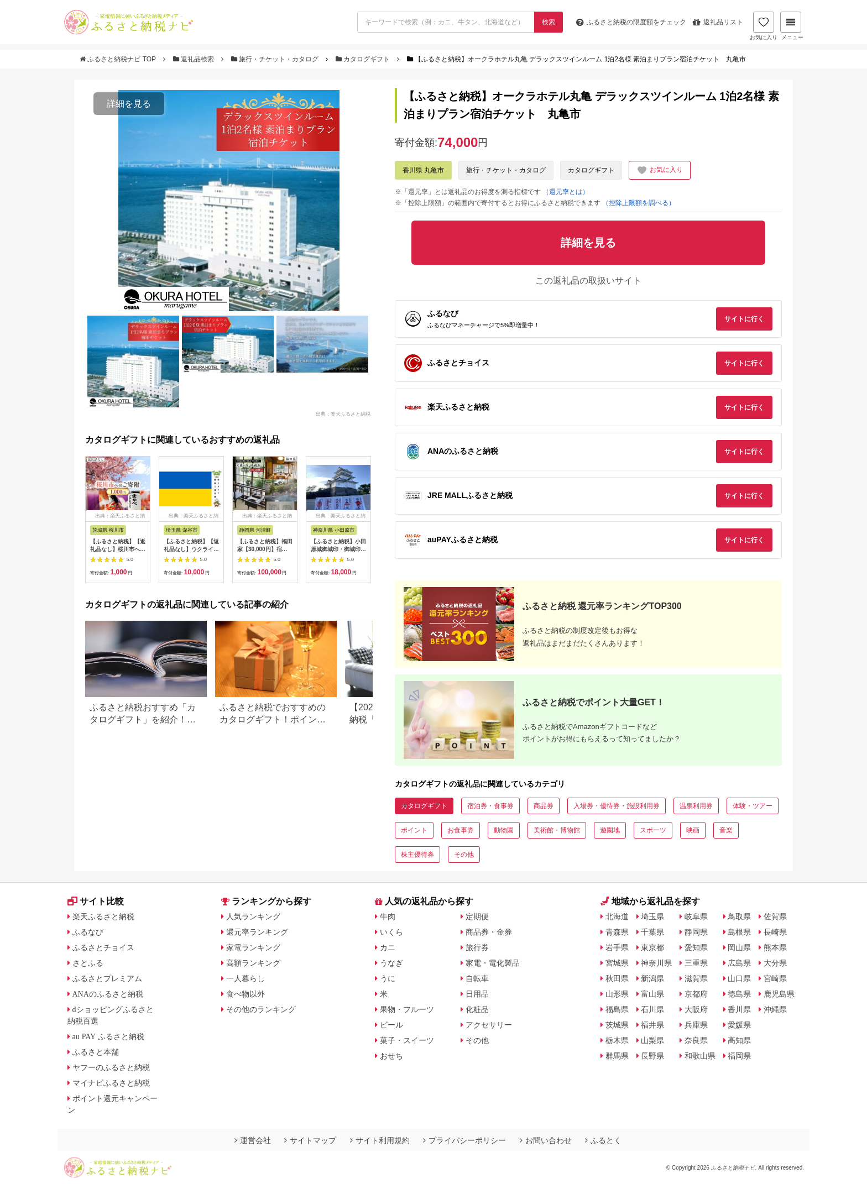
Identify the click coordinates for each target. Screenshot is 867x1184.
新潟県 (652, 978)
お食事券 (460, 830)
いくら (391, 932)
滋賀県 (696, 978)
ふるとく (603, 1140)
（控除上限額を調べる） (638, 203)
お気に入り (763, 26)
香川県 (739, 1009)
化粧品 (477, 1009)
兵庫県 (696, 1025)
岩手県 (617, 947)
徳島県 (739, 994)
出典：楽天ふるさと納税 (343, 413)
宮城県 (617, 963)
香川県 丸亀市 (423, 170)
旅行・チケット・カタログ (276, 59)
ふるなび (87, 932)
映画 (692, 830)
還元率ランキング (257, 932)
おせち (391, 1056)
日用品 (477, 994)
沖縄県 (775, 1009)
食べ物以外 (245, 994)
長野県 (652, 1056)
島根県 (739, 932)
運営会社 (252, 1140)
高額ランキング (253, 963)
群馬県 (617, 1056)
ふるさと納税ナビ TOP (119, 59)
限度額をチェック (631, 22)
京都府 (696, 994)
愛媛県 (739, 1025)
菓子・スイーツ (407, 1040)
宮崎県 (775, 978)
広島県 (739, 963)
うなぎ (391, 963)
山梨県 (652, 1040)
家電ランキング (253, 947)
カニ (387, 947)
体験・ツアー (752, 806)
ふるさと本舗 (95, 1052)
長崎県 (775, 932)
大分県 (775, 963)
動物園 (504, 830)
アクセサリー (489, 1025)
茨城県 (617, 1025)
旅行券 (477, 947)
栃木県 (617, 1040)
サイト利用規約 (380, 1140)
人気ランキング (253, 916)
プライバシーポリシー (464, 1140)
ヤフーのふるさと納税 (111, 1067)
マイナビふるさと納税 (111, 1083)
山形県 (617, 994)
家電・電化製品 (493, 963)
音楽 (726, 830)
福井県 (652, 1025)
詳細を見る (129, 103)
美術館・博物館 (557, 830)
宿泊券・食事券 (490, 806)
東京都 (652, 947)
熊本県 (775, 947)
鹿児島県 (779, 994)
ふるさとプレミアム (107, 978)
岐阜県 (696, 916)
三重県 (696, 963)
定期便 (477, 916)
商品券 (543, 806)
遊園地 (610, 830)
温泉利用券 (696, 806)
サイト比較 (95, 901)
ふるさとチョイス (103, 947)
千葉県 (652, 932)
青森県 (617, 932)
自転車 (477, 978)
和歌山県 (700, 1056)
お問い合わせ (546, 1140)
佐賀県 (775, 916)
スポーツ (653, 830)
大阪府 (696, 1009)
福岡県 (739, 1056)
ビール (391, 1025)
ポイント (414, 830)
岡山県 (739, 947)
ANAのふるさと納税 (107, 994)
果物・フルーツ (407, 1009)
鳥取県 (739, 916)
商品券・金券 (489, 932)
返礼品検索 (194, 59)
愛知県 (696, 947)
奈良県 (696, 1040)
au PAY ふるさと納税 (108, 1036)
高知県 (739, 1040)
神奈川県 (656, 963)
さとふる (87, 963)
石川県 (652, 1009)
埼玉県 (652, 916)
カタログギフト (364, 59)
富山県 (652, 994)
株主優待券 (417, 854)
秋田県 (617, 978)
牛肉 (387, 916)
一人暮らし (245, 978)
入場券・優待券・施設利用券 (616, 806)
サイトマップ (310, 1140)
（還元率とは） (565, 192)
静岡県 (696, 932)
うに (387, 978)
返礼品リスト (718, 22)
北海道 (617, 916)
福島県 (617, 1009)
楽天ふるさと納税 (103, 916)
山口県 (739, 978)
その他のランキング (261, 1009)
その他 (464, 854)
